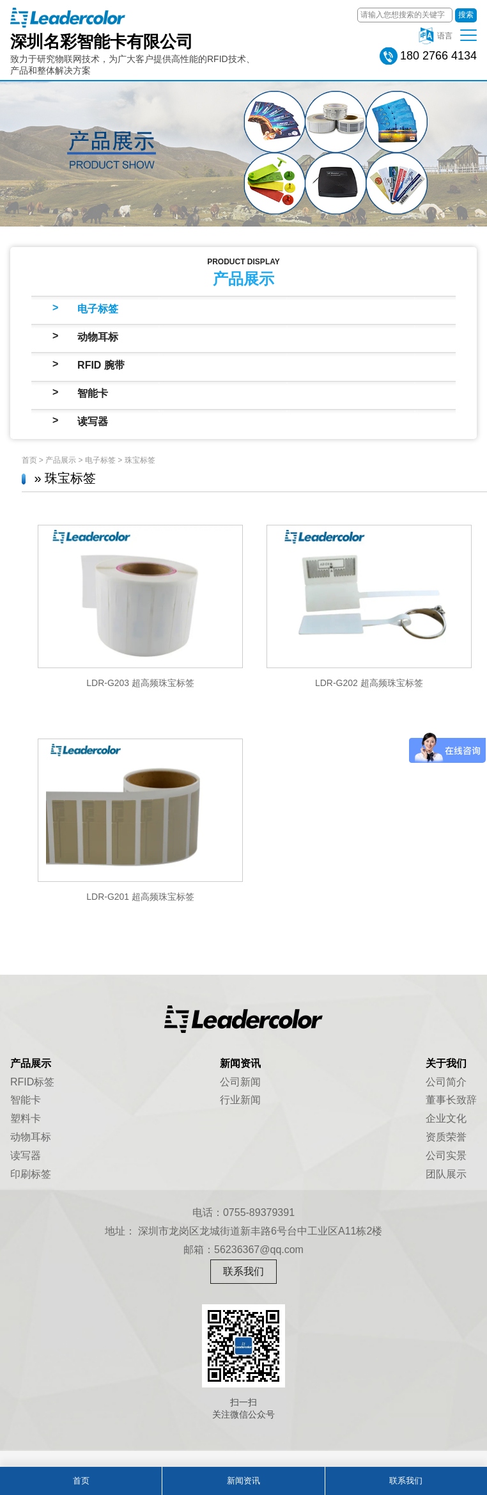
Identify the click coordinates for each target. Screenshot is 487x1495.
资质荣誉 (446, 1136)
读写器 (92, 421)
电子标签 (97, 308)
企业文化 (446, 1118)
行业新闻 (240, 1099)
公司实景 (446, 1155)
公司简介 (446, 1081)
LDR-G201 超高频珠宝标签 (140, 896)
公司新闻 (240, 1081)
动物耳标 (97, 337)
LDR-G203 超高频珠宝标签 (140, 683)
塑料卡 (25, 1118)
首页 (29, 460)
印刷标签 (30, 1174)
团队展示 (446, 1174)
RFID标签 (32, 1081)
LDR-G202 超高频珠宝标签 (369, 683)
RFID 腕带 (101, 365)
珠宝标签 (140, 460)
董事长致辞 (451, 1099)
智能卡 (92, 393)
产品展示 (60, 460)
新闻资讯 (243, 1480)
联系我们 (243, 1271)
